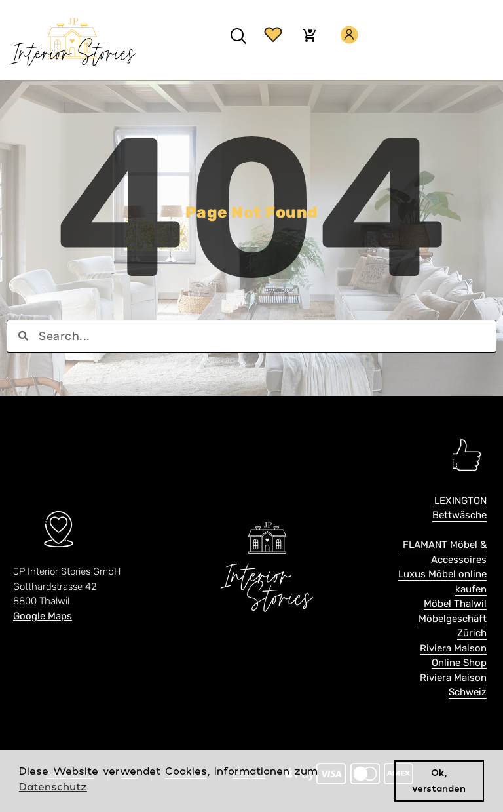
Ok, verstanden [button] (439, 780)
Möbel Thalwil (455, 603)
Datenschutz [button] (53, 786)
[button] (238, 36)
